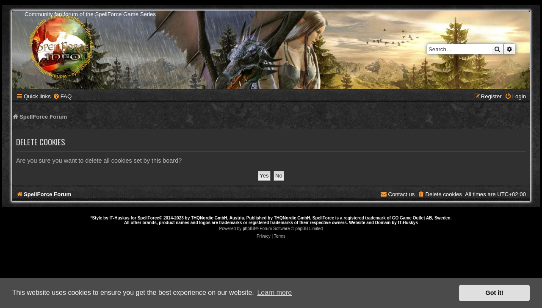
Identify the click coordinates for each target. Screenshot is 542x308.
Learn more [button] (274, 292)
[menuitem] (62, 96)
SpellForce (148, 218)
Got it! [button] (494, 292)
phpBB (249, 228)
